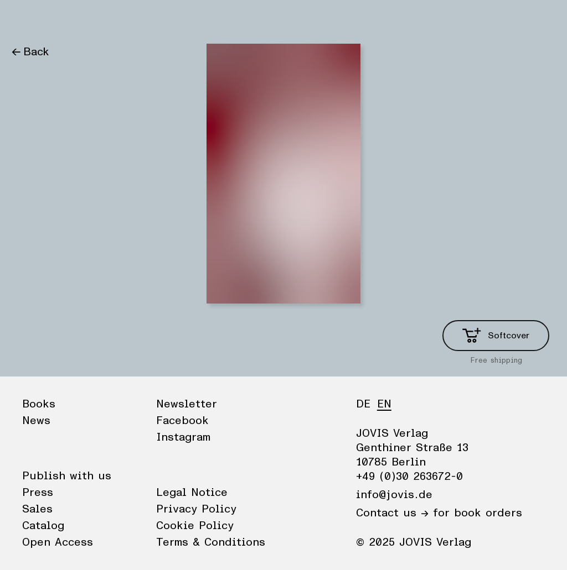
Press (37, 492)
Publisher (117, 19)
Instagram (183, 437)
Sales (37, 509)
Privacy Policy (196, 509)
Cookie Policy (195, 525)
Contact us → (392, 513)
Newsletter (186, 404)
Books (27, 19)
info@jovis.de (394, 494)
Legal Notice (192, 492)
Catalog (43, 525)
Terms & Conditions (210, 542)
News (68, 19)
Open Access (57, 542)
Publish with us (66, 476)
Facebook (182, 420)
